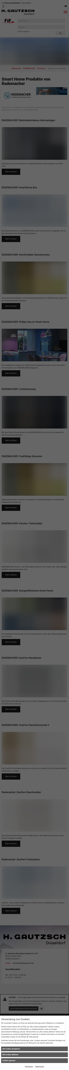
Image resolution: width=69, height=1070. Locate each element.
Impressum (29, 1066)
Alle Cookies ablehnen (10, 1055)
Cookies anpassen (8, 1060)
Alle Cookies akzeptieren (11, 1049)
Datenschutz (39, 1066)
